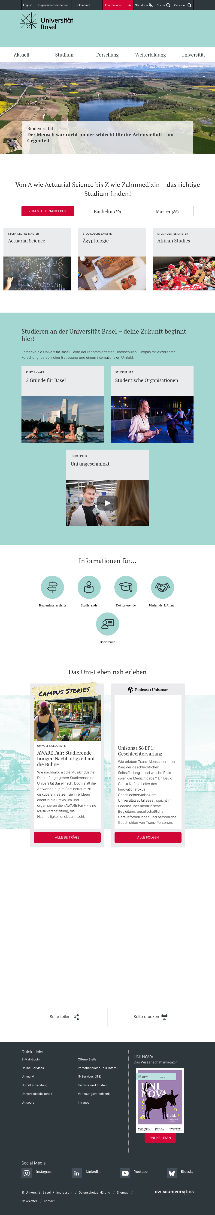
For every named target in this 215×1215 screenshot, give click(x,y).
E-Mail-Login (30, 1059)
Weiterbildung (150, 54)
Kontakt (49, 1201)
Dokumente (82, 5)
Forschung (107, 54)
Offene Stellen (88, 1059)
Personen (179, 6)
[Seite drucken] (151, 1016)
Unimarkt (27, 1076)
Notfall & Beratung (34, 1085)
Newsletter (29, 1201)
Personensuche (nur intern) (98, 1068)
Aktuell (21, 54)
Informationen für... (116, 5)
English (29, 5)
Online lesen (160, 1138)
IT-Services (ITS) (89, 1076)
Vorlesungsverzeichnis (94, 1094)
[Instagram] (37, 1173)
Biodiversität (107, 134)
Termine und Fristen (92, 1085)
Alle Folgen (148, 837)
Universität (193, 54)
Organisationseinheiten (55, 5)
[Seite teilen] (64, 1017)
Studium (64, 54)
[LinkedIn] (86, 1173)
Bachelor (107, 211)
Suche (160, 6)
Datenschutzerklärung (94, 1192)
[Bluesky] (180, 1173)
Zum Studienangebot (48, 211)
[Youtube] (134, 1173)
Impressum (64, 1192)
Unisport (27, 1102)
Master (167, 211)
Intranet (83, 1102)
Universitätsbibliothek (36, 1094)
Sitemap (122, 1192)
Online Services (32, 1068)
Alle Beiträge (67, 837)
